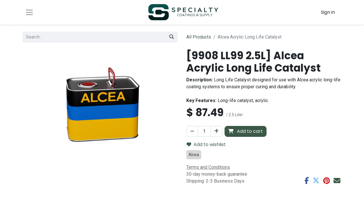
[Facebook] (306, 180)
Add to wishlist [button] (206, 144)
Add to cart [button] (245, 131)
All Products (198, 37)
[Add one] (216, 131)
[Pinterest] (326, 180)
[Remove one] (192, 131)
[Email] (337, 180)
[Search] (172, 37)
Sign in (328, 12)
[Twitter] (316, 180)
